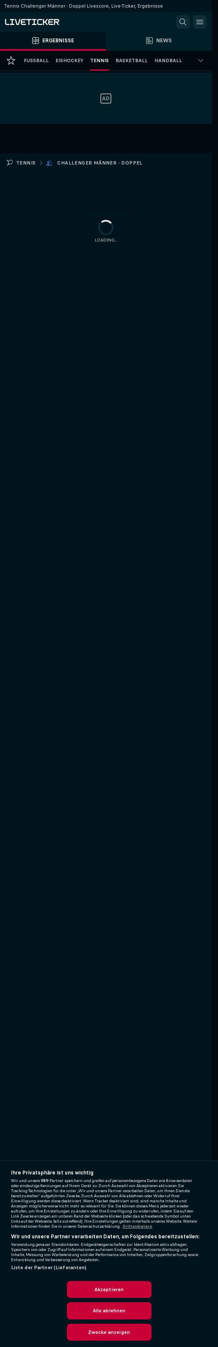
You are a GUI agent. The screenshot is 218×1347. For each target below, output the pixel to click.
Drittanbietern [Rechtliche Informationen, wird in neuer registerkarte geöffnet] (137, 1226)
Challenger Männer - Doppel (99, 163)
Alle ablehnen (109, 1311)
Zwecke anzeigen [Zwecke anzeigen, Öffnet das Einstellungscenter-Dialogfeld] (109, 1332)
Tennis (26, 163)
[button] (183, 22)
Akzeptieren (109, 1289)
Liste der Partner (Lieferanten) (49, 1267)
